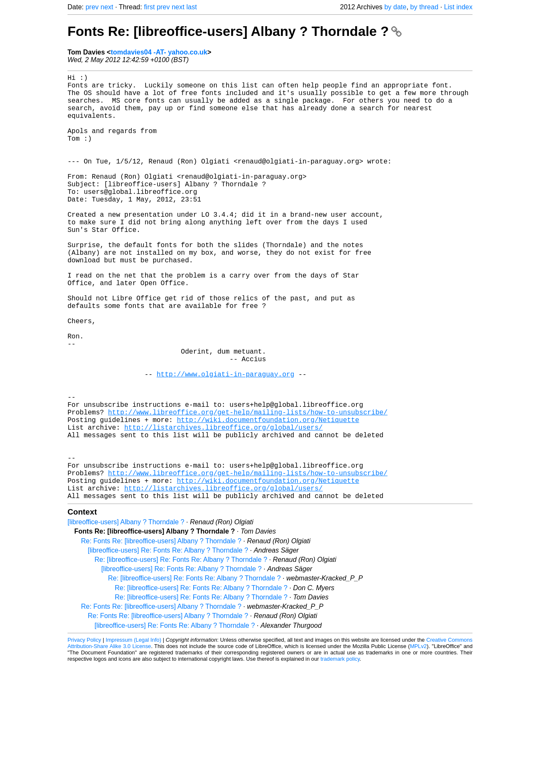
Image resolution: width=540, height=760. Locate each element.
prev (92, 7)
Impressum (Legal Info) (133, 734)
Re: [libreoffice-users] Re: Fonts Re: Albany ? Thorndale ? (180, 654)
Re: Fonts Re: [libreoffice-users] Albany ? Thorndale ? (161, 635)
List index (458, 7)
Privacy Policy (84, 734)
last (191, 7)
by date (395, 7)
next (106, 7)
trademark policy (340, 753)
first (149, 7)
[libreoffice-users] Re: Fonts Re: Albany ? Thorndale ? (168, 644)
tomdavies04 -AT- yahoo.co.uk (159, 52)
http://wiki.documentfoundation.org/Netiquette (268, 497)
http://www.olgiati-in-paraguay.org (225, 441)
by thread (424, 7)
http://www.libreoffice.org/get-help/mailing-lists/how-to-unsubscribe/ (247, 488)
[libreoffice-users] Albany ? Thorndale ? (126, 616)
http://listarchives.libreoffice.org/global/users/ (223, 506)
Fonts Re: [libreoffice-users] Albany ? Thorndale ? (235, 31)
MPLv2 (418, 741)
